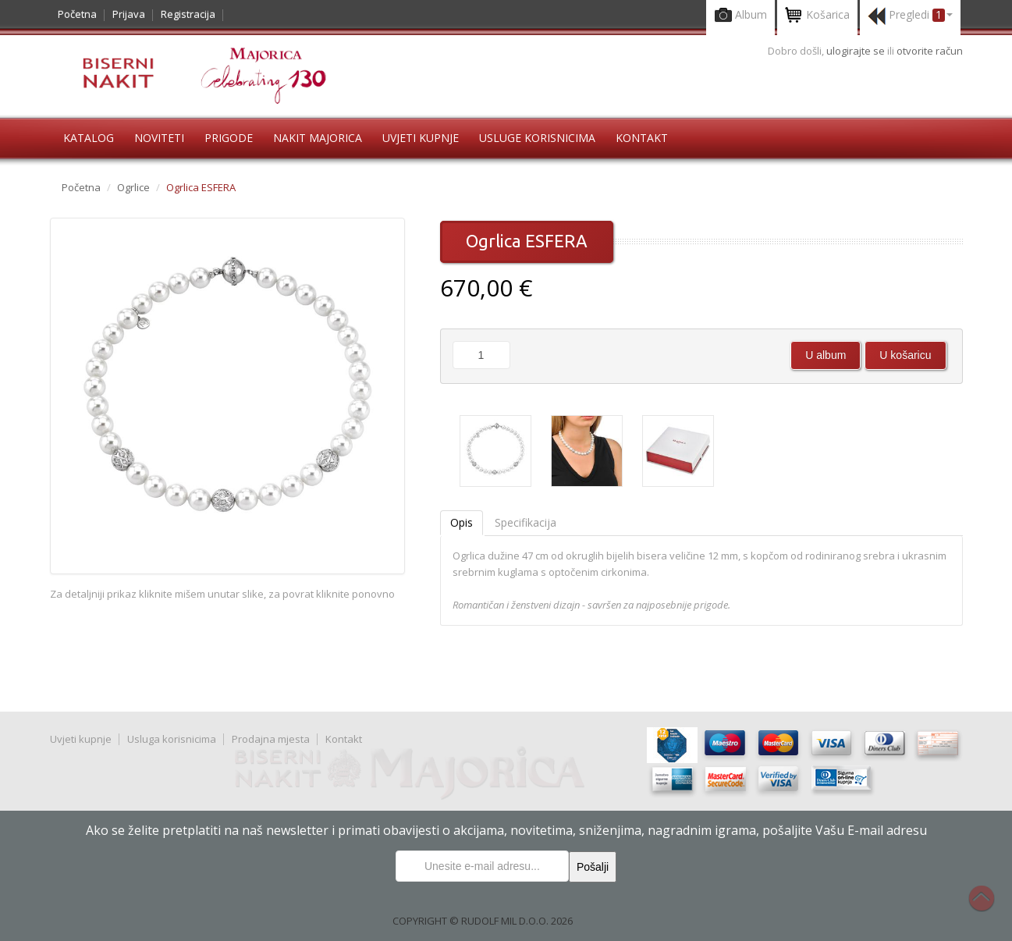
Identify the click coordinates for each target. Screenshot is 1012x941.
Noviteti (159, 137)
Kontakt (642, 137)
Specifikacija (525, 522)
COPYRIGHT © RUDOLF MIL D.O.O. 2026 (482, 921)
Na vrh (989, 906)
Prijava (128, 14)
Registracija (188, 14)
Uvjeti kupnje (420, 137)
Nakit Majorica (317, 137)
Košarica (817, 16)
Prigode (228, 137)
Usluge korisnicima (537, 137)
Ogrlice (133, 187)
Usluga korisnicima (171, 739)
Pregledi (910, 16)
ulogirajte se (856, 51)
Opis (461, 522)
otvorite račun (930, 51)
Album (740, 16)
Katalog (88, 137)
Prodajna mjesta (271, 739)
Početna (77, 14)
